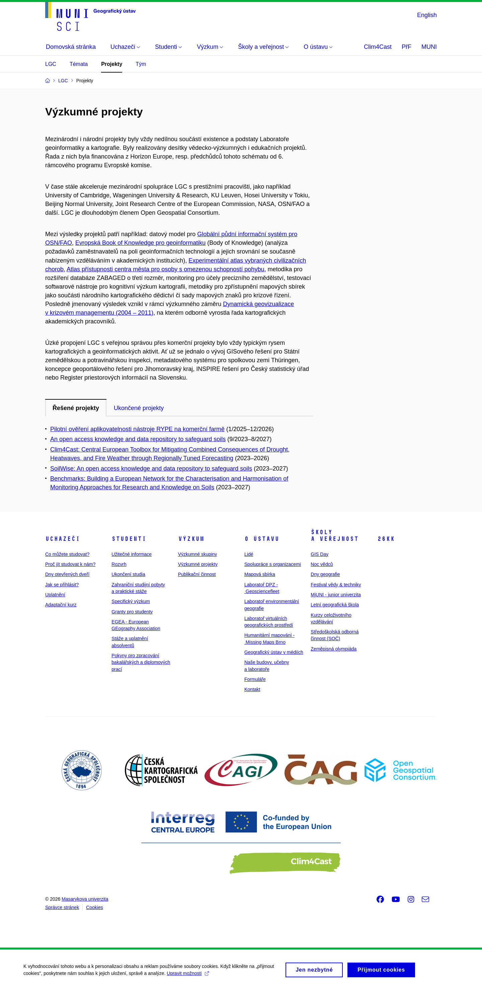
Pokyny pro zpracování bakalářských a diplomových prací (140, 662)
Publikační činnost (197, 574)
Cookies (94, 907)
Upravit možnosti (188, 975)
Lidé (248, 554)
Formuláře (255, 679)
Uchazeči (62, 538)
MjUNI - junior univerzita (335, 594)
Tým (141, 64)
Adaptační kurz (60, 604)
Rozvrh (118, 564)
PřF (406, 46)
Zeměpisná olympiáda (333, 649)
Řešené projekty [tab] (76, 408)
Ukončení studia (128, 574)
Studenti (128, 538)
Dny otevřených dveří (67, 574)
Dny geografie (325, 574)
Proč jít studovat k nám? (70, 564)
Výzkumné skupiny (197, 554)
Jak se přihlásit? (62, 584)
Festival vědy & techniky (336, 584)
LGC (50, 64)
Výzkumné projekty (198, 564)
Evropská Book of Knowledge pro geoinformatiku (140, 242)
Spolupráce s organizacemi (272, 564)
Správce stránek (62, 907)
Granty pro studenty (132, 611)
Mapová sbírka (259, 574)
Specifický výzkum (130, 601)
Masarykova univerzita (85, 899)
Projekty (111, 64)
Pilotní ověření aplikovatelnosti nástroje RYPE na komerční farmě (137, 429)
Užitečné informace (131, 554)
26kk (386, 538)
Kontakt (252, 689)
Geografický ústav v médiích (273, 652)
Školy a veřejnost (334, 535)
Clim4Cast (378, 46)
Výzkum (191, 538)
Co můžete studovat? (67, 554)
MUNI (429, 46)
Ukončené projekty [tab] (139, 408)
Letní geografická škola (335, 604)
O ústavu (261, 538)
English (427, 15)
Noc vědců (322, 564)
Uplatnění (55, 594)
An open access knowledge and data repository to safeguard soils (138, 439)
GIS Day (319, 554)
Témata (79, 64)
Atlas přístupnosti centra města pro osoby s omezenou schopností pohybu (165, 269)
